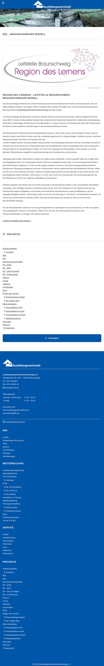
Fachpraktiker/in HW (14, 308)
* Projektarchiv (8, 328)
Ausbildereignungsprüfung (13, 470)
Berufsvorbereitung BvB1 (13, 262)
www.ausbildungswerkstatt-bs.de (16, 410)
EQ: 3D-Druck (11, 491)
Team (5, 444)
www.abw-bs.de (9, 407)
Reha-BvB (7, 322)
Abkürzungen (8, 541)
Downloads (7, 544)
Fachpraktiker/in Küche (15, 311)
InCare (5, 281)
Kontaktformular (9, 538)
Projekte (13, 234)
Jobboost (6, 284)
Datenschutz (8, 553)
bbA (4, 258)
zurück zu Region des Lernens (17, 221)
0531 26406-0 (12, 381)
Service (8, 527)
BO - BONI (7, 265)
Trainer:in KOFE (9, 520)
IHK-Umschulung (9, 477)
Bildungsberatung (10, 473)
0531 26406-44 (13, 384)
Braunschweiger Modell (15, 297)
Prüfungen (10, 480)
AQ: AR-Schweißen (13, 487)
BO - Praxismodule (10, 274)
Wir (5, 430)
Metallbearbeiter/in (13, 318)
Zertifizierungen (9, 456)
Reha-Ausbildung (10, 304)
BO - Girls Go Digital (11, 271)
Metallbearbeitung (10, 501)
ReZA (5, 514)
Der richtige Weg (12, 301)
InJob (5, 483)
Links (5, 547)
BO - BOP (7, 268)
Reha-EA (6, 325)
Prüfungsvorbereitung (11, 504)
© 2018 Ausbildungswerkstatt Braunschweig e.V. (51, 664)
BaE (4, 255)
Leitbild (5, 437)
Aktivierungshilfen (10, 249)
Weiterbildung (13, 463)
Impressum (7, 550)
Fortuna (6, 278)
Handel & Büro (12, 507)
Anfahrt (6, 534)
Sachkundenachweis (11, 517)
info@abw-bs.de (12, 388)
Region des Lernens (11, 293)
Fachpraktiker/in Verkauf (15, 315)
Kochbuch (10, 252)
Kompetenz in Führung (12, 497)
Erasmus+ (7, 453)
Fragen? (53, 338)
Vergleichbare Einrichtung (13, 440)
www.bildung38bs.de (11, 413)
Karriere (6, 447)
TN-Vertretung (8, 450)
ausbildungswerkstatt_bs (15, 422)
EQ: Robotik (11, 494)
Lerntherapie (8, 287)
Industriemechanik (13, 511)
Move (5, 290)
